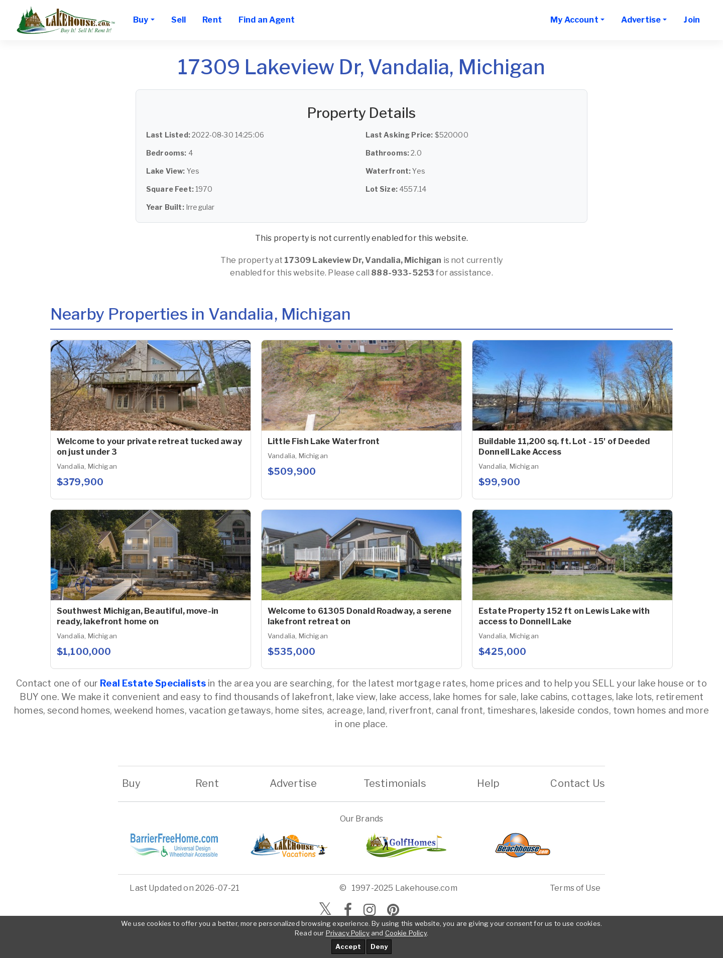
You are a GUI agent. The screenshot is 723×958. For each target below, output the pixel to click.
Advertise (293, 783)
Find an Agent (266, 20)
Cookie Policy (406, 933)
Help (488, 783)
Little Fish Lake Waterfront (324, 441)
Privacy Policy (348, 933)
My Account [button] (574, 20)
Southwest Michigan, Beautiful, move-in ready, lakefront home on (137, 616)
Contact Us (577, 783)
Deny (379, 946)
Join (691, 20)
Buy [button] (140, 20)
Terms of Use (575, 888)
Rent (212, 20)
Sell (178, 20)
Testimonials (395, 783)
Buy (131, 783)
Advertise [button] (641, 20)
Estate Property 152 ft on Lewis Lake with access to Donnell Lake (564, 616)
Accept (348, 946)
